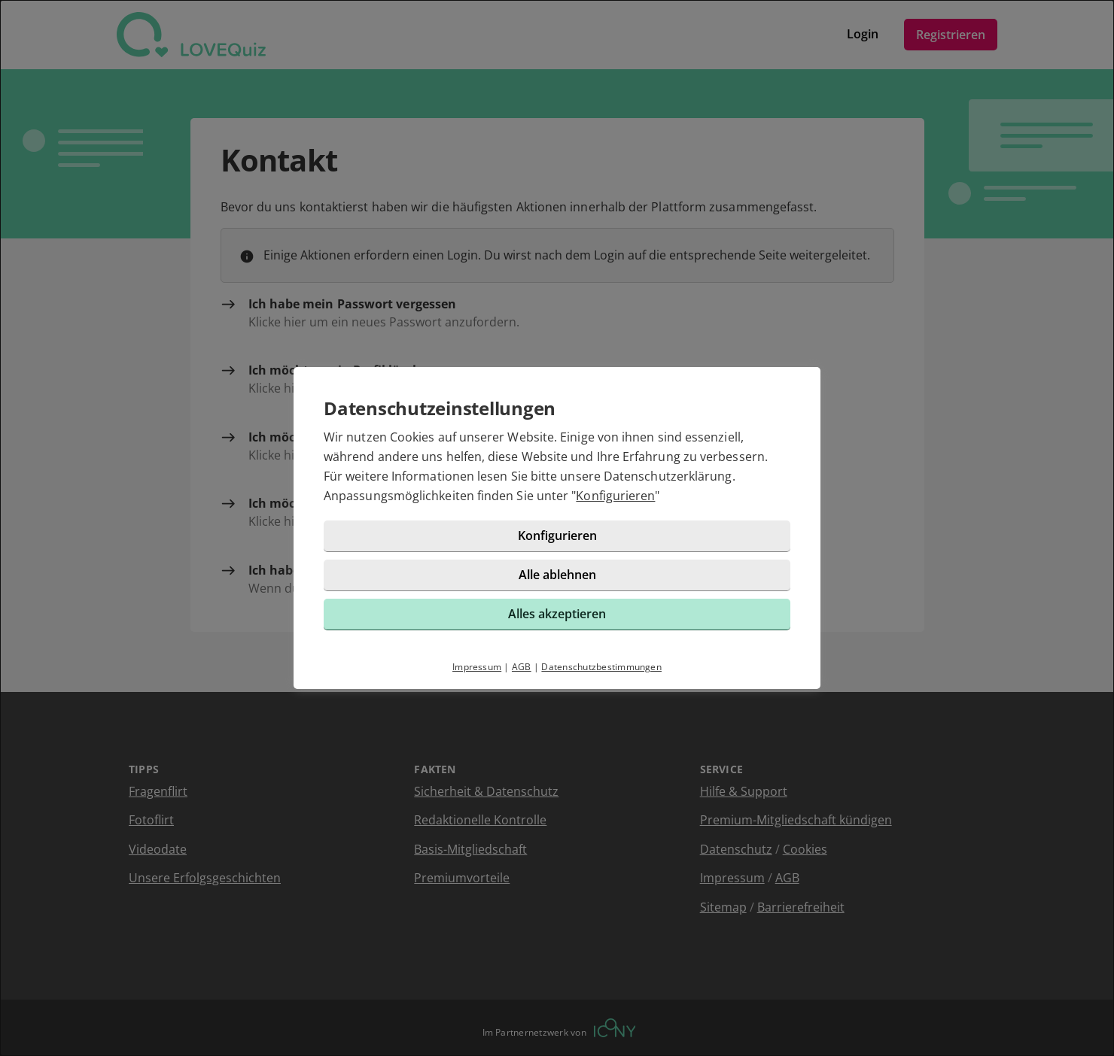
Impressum (476, 666)
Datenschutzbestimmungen (601, 666)
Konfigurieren (615, 495)
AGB (521, 666)
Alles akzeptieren (557, 613)
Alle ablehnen (557, 574)
